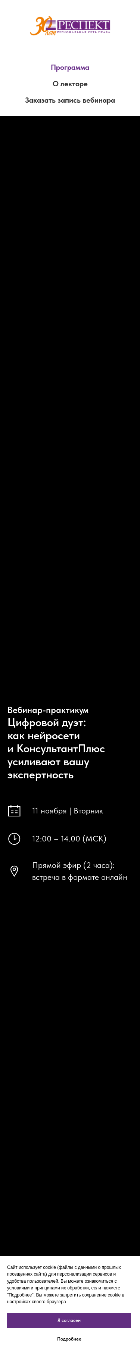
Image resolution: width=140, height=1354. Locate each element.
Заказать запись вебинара (70, 100)
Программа (70, 67)
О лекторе (70, 83)
